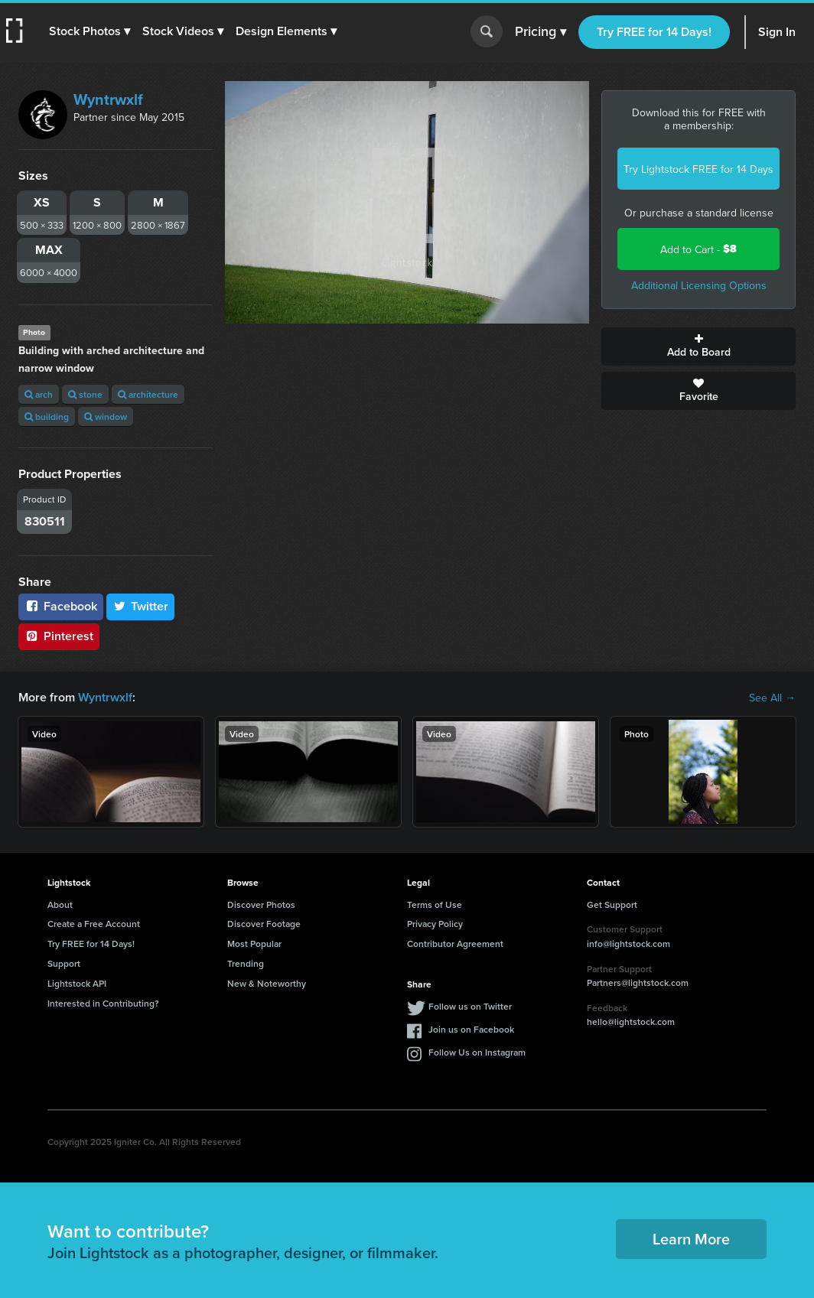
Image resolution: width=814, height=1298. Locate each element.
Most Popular (254, 943)
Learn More (691, 1239)
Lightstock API (76, 983)
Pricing (540, 32)
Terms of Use (434, 904)
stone (85, 394)
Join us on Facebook (471, 1029)
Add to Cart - (698, 249)
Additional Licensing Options (699, 285)
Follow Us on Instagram (477, 1052)
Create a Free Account (93, 923)
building (46, 416)
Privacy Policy (435, 923)
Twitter (140, 606)
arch (38, 394)
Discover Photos (261, 904)
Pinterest (58, 636)
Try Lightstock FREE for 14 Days (698, 169)
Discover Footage (264, 923)
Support (63, 963)
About (60, 904)
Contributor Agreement (455, 943)
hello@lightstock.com (631, 1021)
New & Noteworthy (266, 983)
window (105, 416)
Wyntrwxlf (108, 99)
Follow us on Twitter (470, 1006)
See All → (772, 697)
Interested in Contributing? (103, 1003)
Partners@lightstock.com (638, 982)
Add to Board (698, 346)
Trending (245, 963)
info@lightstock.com (628, 943)
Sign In (777, 32)
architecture (148, 394)
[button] (89, 31)
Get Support (612, 904)
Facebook (60, 606)
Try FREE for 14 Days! (654, 32)
